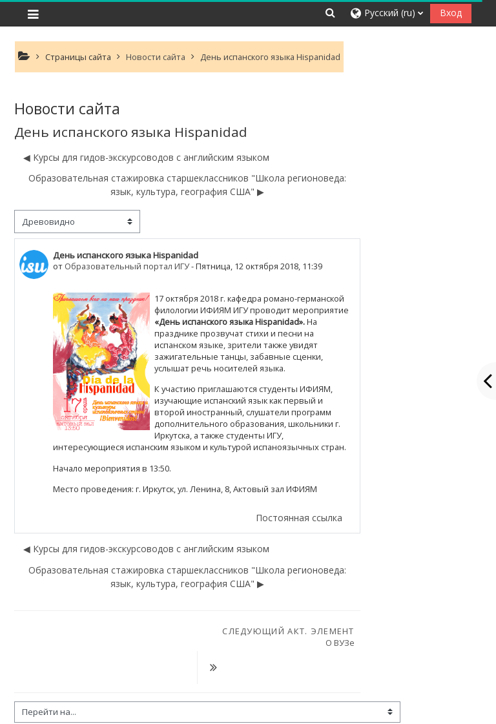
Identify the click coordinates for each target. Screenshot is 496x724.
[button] (330, 12)
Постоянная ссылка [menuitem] (299, 518)
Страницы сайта (78, 57)
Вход (451, 12)
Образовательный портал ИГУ (127, 266)
